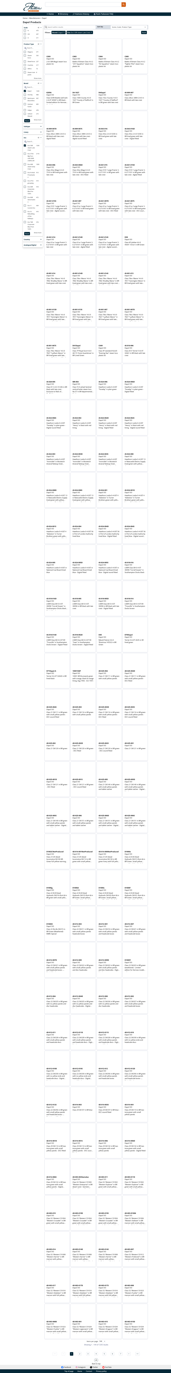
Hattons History (81, 14)
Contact (89, 1371)
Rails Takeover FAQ (103, 14)
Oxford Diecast (28, 115)
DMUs (28, 69)
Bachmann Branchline (29, 99)
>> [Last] (138, 1354)
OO (27, 34)
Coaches (28, 65)
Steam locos (28, 56)
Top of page (69, 1371)
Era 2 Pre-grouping (29, 182)
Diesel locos (29, 61)
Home (50, 14)
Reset (27, 121)
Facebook (66, 1367)
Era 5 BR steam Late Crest (29, 147)
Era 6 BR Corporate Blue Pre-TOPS (29, 190)
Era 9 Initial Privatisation (29, 174)
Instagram (80, 1367)
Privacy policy (101, 1371)
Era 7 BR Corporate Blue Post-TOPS (29, 225)
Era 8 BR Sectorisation (29, 199)
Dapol (27, 91)
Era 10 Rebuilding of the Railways (29, 214)
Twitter (94, 1367)
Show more (37, 78)
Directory (63, 14)
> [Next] (128, 1354)
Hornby (28, 95)
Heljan (28, 110)
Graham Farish (28, 105)
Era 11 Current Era (29, 206)
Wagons (28, 52)
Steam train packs (29, 73)
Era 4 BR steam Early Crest (29, 166)
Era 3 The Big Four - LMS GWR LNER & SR (29, 157)
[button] (96, 1361)
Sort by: (100, 27)
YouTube (106, 1367)
